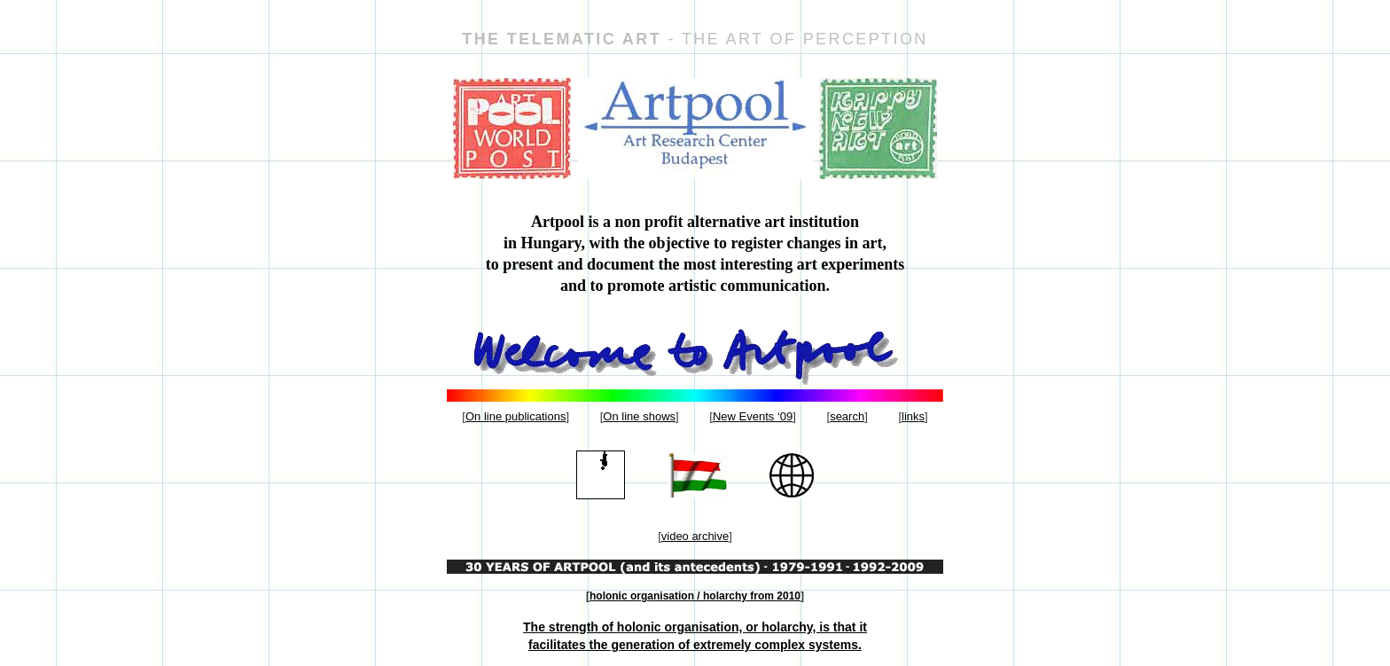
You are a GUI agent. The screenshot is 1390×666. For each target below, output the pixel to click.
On (515, 416)
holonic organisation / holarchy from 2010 (695, 596)
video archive (695, 536)
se (847, 416)
